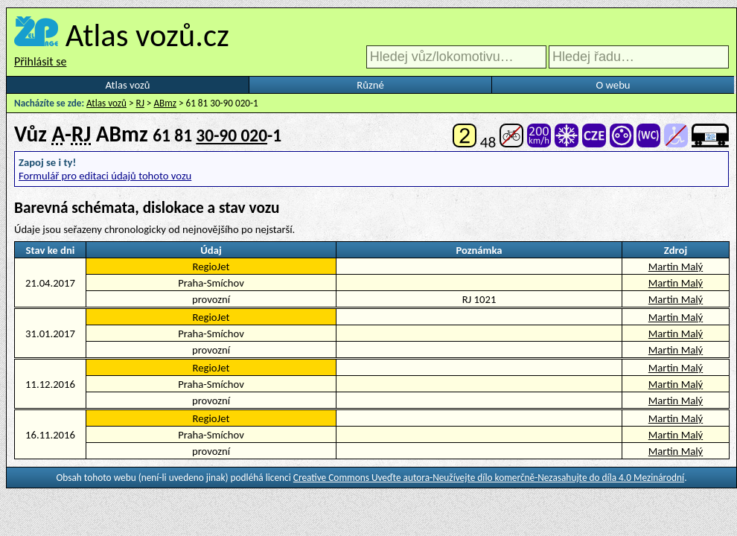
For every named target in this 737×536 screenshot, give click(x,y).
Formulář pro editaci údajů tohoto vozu (105, 175)
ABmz (164, 103)
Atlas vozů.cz (147, 35)
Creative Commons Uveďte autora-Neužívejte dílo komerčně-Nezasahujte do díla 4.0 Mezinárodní (488, 477)
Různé (370, 85)
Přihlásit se (40, 61)
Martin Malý (675, 266)
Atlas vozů (128, 85)
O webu (613, 85)
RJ (140, 103)
